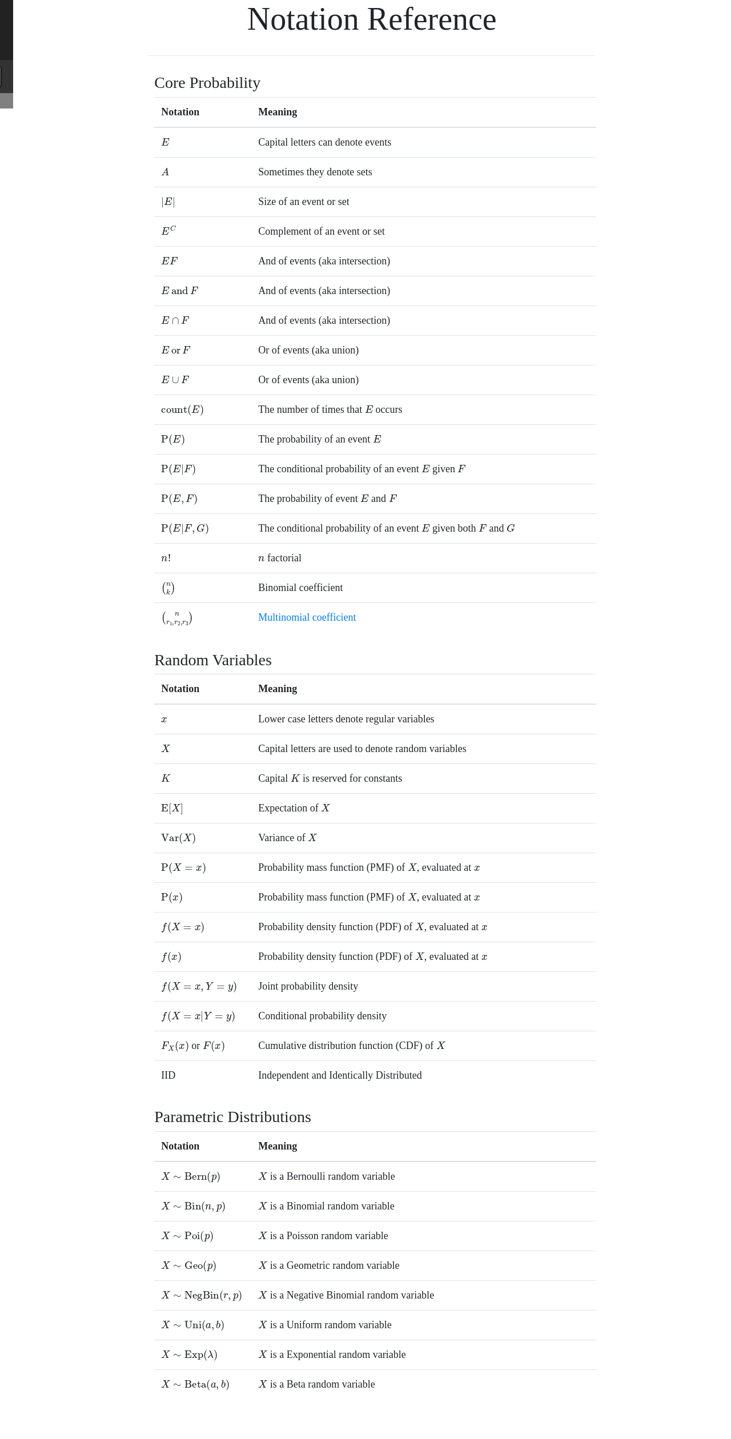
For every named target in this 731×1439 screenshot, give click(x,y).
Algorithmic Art (50, 868)
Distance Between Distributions (74, 1372)
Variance (27, 575)
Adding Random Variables (63, 1280)
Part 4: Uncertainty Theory (68, 1248)
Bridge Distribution (57, 1158)
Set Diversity (44, 469)
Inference (28, 973)
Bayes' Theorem (42, 345)
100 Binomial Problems (66, 760)
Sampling (28, 1311)
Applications (35, 391)
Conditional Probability (57, 284)
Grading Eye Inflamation (68, 821)
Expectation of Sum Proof (70, 1174)
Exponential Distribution (59, 698)
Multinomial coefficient (386, 617)
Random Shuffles (53, 438)
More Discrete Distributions (66, 636)
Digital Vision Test (55, 1143)
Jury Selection (46, 806)
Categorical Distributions (60, 652)
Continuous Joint (44, 958)
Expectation (33, 559)
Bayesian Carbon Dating (67, 1127)
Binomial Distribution (54, 606)
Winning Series (49, 775)
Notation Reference (49, 100)
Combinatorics (39, 222)
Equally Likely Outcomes (61, 253)
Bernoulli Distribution (54, 590)
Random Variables (46, 528)
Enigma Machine (52, 407)
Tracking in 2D (48, 1220)
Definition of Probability (59, 237)
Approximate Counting (64, 791)
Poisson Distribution (51, 621)
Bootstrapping (38, 1326)
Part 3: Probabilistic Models (70, 896)
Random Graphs (50, 453)
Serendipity (41, 422)
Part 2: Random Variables (65, 512)
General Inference (45, 1035)
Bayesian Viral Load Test (69, 1189)
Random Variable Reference (66, 131)
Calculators (32, 162)
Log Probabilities (44, 361)
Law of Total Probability (59, 330)
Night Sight (41, 1419)
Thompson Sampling (60, 1403)
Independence (37, 299)
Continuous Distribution (59, 667)
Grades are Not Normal (65, 837)
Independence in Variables (63, 1004)
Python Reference (45, 146)
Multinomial (34, 942)
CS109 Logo (43, 1205)
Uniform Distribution (53, 683)
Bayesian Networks (49, 989)
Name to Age (44, 1097)
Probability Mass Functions (65, 544)
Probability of (43, 268)
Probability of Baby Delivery (76, 1112)
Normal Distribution (51, 714)
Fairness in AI (46, 1066)
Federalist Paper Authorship (74, 1081)
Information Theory (49, 1357)
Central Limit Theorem (56, 1295)
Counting (28, 206)
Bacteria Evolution (55, 484)
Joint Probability (43, 912)
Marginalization (41, 927)
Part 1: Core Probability (61, 190)
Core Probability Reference (65, 116)
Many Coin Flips (43, 376)
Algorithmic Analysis (53, 1342)
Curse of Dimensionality (67, 852)
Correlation (32, 1020)
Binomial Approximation (60, 729)
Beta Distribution (44, 1265)
